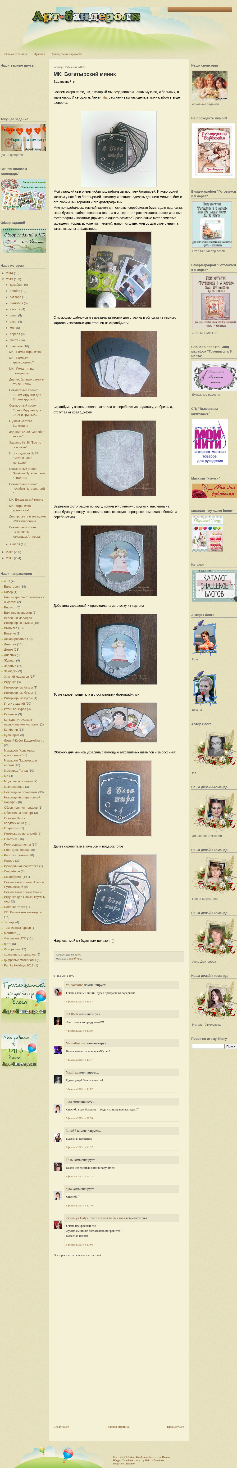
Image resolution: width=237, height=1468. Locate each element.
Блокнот (10, 607)
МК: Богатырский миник (26, 499)
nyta (103, 97)
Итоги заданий (14, 703)
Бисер (8, 592)
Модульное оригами (18, 781)
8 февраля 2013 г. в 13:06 (79, 1244)
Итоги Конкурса (15, 709)
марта (14, 340)
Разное (9, 860)
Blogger (166, 1456)
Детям (8, 649)
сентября (16, 303)
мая (12, 328)
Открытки (11, 828)
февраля (16, 346)
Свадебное (12, 871)
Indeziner (129, 1463)
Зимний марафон (16, 676)
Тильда (9, 922)
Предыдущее (175, 1426)
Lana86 (71, 1131)
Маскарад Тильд (16, 770)
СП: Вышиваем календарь (23, 912)
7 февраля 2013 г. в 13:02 (79, 1088)
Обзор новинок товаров (21, 807)
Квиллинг (10, 714)
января (15, 544)
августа (15, 309)
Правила (39, 54)
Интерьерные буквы (18, 687)
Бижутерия (12, 586)
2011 (9, 558)
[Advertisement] (89, 1391)
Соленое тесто (14, 907)
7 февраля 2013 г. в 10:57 (79, 1001)
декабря (16, 284)
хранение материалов (20, 954)
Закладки (10, 671)
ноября (15, 291)
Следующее (61, 1426)
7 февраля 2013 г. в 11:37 (79, 1059)
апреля (15, 334)
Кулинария (11, 735)
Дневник (10, 655)
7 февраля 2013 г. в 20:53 (79, 1118)
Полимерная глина (17, 844)
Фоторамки (12, 949)
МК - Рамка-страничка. (25, 351)
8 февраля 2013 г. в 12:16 (79, 1205)
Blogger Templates (123, 1460)
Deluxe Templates (154, 1460)
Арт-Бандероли (139, 1456)
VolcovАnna (74, 985)
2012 (9, 552)
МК (6, 776)
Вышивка (10, 628)
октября (15, 297)
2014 (9, 273)
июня (13, 321)
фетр (7, 944)
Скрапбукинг (13, 877)
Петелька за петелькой (20, 833)
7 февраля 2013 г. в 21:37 (79, 1147)
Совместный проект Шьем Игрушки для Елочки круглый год (25, 896)
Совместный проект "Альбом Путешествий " (27, 488)
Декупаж (10, 644)
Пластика (11, 839)
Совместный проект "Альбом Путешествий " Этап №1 (27, 473)
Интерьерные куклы (18, 698)
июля (13, 315)
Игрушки (10, 682)
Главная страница (15, 54)
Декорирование (15, 639)
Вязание (10, 633)
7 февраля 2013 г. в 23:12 (79, 1176)
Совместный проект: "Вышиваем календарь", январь (25, 532)
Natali (70, 1072)
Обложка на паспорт (18, 813)
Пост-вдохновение (17, 850)
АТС (7, 581)
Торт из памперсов (17, 927)
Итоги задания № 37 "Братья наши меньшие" (23, 458)
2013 (9, 279)
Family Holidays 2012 (18, 965)
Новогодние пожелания (20, 792)
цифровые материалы (20, 960)
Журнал (9, 660)
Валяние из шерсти (18, 612)
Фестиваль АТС (15, 938)
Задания (10, 666)
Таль (69, 1160)
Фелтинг (10, 933)
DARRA (72, 1014)
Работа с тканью (15, 855)
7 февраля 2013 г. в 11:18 (79, 1030)
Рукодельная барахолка (67, 54)
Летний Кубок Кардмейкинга (24, 740)
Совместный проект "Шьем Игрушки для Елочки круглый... (25, 394)
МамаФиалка (76, 1043)
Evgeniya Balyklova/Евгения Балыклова (95, 1218)
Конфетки (11, 729)
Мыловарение (14, 786)
